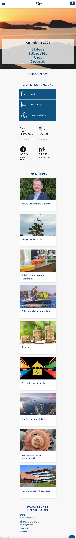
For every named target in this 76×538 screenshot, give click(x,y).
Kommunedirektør (27, 518)
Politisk (23, 514)
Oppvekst (24, 528)
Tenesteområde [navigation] (38, 61)
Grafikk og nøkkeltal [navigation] (38, 53)
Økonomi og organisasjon (29, 521)
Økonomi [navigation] (38, 57)
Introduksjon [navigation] (38, 49)
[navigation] (37, 94)
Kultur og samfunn (27, 531)
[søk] (72, 3)
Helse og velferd (26, 525)
